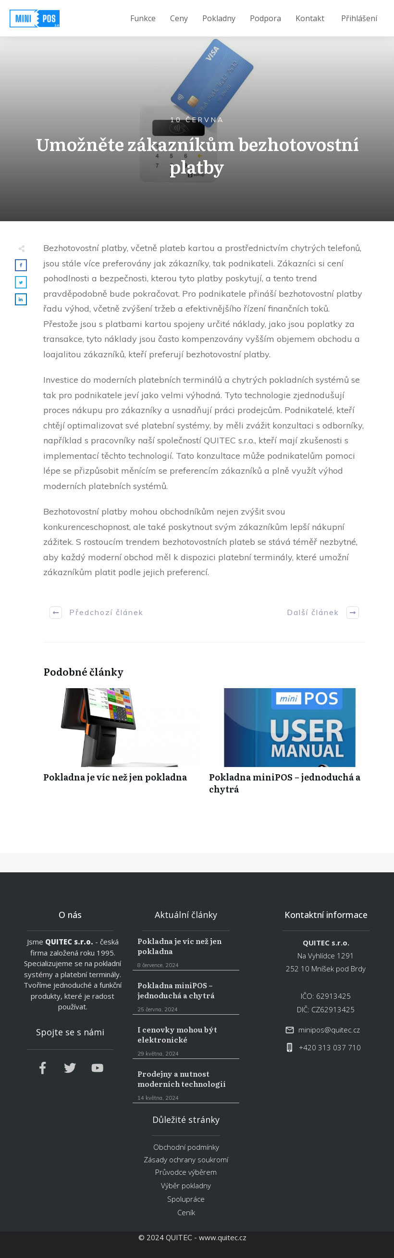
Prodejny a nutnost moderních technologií (186, 1086)
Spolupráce (186, 1199)
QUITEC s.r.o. (69, 941)
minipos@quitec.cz (329, 1029)
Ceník (186, 1212)
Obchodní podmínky (186, 1147)
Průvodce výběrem (186, 1172)
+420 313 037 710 (330, 1047)
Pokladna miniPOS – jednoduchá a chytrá (287, 746)
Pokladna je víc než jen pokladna (121, 746)
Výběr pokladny (186, 1185)
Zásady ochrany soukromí (186, 1159)
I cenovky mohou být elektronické (186, 1041)
